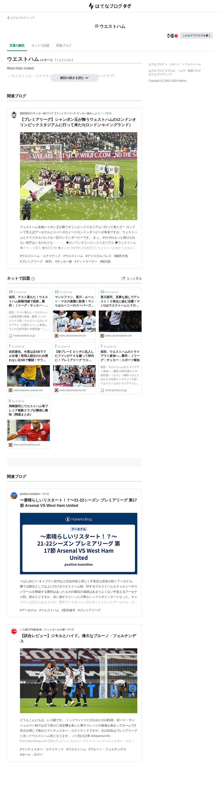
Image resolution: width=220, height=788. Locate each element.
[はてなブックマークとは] (33, 278)
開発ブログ (194, 70)
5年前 (46, 493)
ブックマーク (17, 292)
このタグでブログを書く (196, 35)
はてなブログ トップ (21, 17)
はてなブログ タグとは (162, 70)
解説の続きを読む (74, 78)
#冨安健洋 (68, 610)
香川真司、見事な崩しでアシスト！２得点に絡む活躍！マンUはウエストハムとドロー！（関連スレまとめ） (120, 301)
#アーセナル (28, 610)
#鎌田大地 (121, 256)
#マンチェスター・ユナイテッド (42, 749)
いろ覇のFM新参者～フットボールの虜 (42, 629)
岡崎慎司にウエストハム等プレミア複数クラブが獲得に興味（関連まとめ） (28, 410)
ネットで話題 (40, 45)
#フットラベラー (86, 261)
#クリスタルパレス (99, 256)
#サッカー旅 (63, 261)
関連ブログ (63, 45)
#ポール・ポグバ (31, 754)
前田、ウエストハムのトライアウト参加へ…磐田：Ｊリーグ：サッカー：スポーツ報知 (120, 356)
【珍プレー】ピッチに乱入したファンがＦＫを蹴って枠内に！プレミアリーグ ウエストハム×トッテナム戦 (74, 356)
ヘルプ (181, 70)
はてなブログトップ (160, 74)
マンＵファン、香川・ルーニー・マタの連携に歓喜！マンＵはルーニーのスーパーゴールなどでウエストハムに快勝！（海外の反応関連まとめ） (74, 301)
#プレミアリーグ (31, 261)
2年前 (108, 113)
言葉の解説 (16, 45)
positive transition (30, 493)
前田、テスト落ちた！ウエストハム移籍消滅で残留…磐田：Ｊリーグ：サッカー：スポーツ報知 (28, 301)
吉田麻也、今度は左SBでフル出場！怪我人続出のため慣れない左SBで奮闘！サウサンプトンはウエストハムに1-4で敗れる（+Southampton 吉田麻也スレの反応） (28, 356)
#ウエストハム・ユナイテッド (40, 256)
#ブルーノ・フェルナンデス (108, 749)
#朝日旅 (105, 261)
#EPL (49, 261)
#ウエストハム (73, 256)
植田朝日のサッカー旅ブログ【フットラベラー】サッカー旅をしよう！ (61, 113)
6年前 (71, 629)
